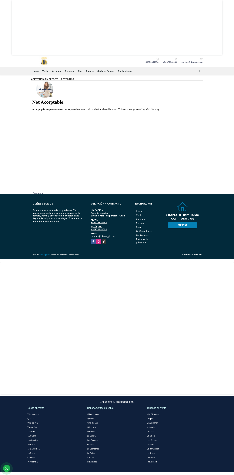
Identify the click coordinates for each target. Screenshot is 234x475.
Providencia (32, 462)
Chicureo (31, 457)
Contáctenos (125, 71)
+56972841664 (151, 62)
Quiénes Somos (105, 71)
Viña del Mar (32, 423)
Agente (90, 71)
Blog (79, 71)
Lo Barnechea (33, 449)
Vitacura (30, 444)
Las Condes (32, 440)
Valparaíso (32, 427)
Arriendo (56, 71)
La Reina (31, 453)
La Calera (31, 436)
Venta (45, 71)
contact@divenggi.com (103, 236)
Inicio (36, 71)
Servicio (69, 71)
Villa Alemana (33, 414)
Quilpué (30, 418)
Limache (31, 431)
